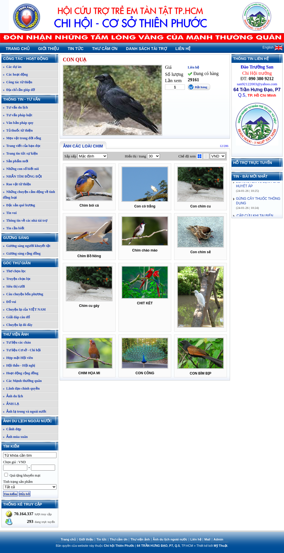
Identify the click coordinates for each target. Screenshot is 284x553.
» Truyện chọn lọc (17, 279)
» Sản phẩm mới (15, 161)
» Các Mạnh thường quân (22, 381)
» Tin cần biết (13, 228)
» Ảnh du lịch (13, 396)
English (272, 47)
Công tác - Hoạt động (30, 59)
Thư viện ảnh (30, 334)
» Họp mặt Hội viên (18, 358)
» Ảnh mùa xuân (15, 437)
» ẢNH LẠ (11, 404)
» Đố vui (9, 302)
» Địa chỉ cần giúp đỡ (19, 90)
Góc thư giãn (30, 263)
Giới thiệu (48, 48)
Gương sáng (30, 238)
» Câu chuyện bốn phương (23, 294)
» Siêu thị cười (14, 286)
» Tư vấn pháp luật (17, 115)
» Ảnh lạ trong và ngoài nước (24, 411)
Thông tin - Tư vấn (30, 99)
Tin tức (75, 48)
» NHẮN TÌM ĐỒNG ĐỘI (22, 176)
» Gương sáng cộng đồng (22, 253)
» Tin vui (10, 213)
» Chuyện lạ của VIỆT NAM (24, 309)
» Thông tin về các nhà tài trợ (25, 221)
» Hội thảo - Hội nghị (19, 365)
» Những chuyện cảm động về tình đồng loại (29, 194)
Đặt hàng (201, 87)
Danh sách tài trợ (146, 48)
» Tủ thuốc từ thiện (18, 130)
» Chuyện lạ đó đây (17, 325)
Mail (207, 539)
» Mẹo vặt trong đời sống (22, 138)
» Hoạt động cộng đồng (20, 373)
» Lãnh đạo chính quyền (21, 388)
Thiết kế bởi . (212, 545)
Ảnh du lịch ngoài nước (30, 421)
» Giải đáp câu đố (16, 317)
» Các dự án (12, 67)
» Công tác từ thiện (17, 82)
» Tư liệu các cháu (17, 342)
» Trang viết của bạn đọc (22, 146)
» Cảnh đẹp (12, 429)
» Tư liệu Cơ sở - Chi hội (22, 350)
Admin (218, 539)
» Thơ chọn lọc (14, 271)
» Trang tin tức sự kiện (20, 153)
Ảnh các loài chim (83, 146)
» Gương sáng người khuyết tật (26, 246)
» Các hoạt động (15, 74)
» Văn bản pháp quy (18, 123)
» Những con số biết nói (21, 169)
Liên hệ (183, 48)
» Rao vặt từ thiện (17, 184)
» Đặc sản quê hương (19, 205)
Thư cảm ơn (104, 48)
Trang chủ (18, 48)
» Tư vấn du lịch (15, 107)
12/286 (224, 145)
